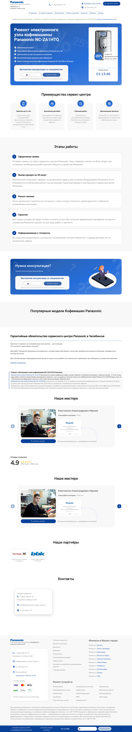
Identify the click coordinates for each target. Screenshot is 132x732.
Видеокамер (104, 686)
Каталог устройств (46, 13)
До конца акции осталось (47, 729)
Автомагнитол (81, 700)
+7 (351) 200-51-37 (58, 5)
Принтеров (103, 697)
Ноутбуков (57, 697)
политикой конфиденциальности (55, 78)
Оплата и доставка (72, 13)
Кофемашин (80, 690)
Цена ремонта (59, 13)
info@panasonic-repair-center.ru (26, 661)
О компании (33, 13)
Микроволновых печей (61, 690)
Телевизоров (57, 686)
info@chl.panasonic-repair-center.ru (31, 605)
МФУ (78, 697)
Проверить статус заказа (91, 3)
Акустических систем (61, 700)
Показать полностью (18, 363)
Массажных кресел (106, 690)
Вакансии (84, 13)
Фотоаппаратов (105, 693)
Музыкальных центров (84, 686)
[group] (19, 555)
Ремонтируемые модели (62, 657)
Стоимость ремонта (60, 640)
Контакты (93, 13)
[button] (119, 426)
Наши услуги (58, 661)
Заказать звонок (111, 3)
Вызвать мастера (38, 441)
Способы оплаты (59, 670)
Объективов (57, 693)
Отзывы (100, 13)
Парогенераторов (82, 693)
